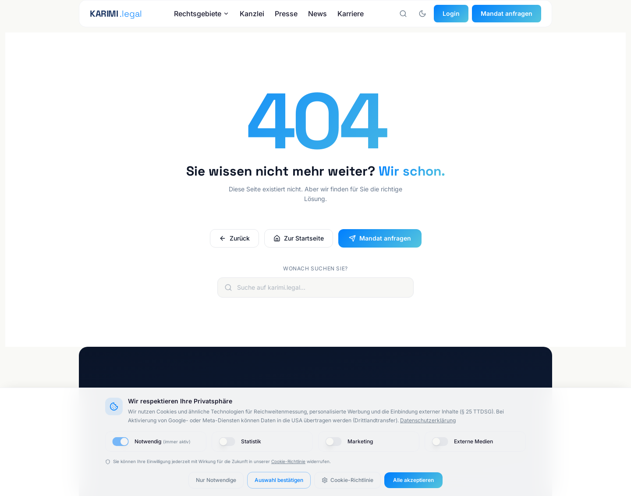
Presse (286, 13)
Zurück (234, 238)
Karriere (350, 13)
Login (451, 13)
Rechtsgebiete (201, 13)
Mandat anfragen (506, 13)
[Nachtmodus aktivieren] (422, 14)
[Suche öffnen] (403, 14)
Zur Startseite (298, 238)
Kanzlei (252, 13)
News (317, 13)
